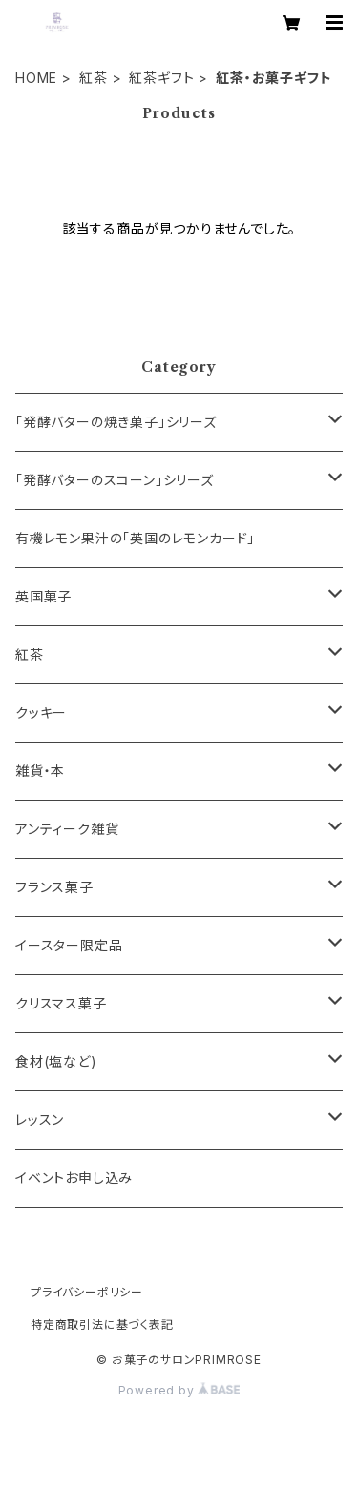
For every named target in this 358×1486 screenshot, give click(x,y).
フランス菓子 (54, 887)
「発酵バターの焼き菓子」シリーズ (116, 422)
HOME (36, 78)
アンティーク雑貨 (66, 829)
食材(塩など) (56, 1061)
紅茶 (93, 78)
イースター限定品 (68, 945)
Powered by (179, 1390)
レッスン (39, 1119)
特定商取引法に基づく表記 (102, 1324)
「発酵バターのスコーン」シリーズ (114, 480)
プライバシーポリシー (87, 1292)
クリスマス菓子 (61, 1003)
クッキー (41, 712)
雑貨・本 (40, 771)
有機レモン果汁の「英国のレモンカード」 (135, 538)
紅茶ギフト (161, 78)
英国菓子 (43, 596)
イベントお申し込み (74, 1178)
